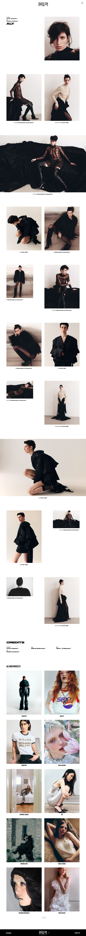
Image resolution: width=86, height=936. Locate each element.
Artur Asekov (12, 18)
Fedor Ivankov (12, 21)
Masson (67, 648)
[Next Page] (44, 918)
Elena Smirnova (38, 648)
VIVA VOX (65, 122)
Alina (58, 648)
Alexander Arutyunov (26, 122)
